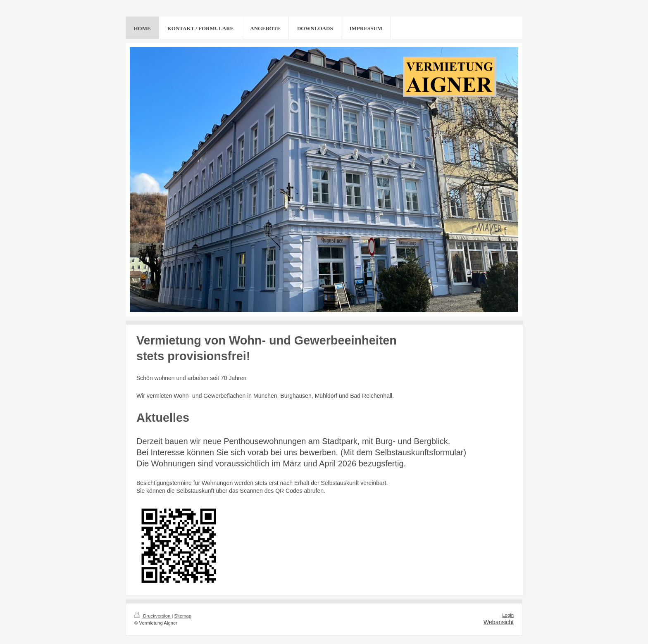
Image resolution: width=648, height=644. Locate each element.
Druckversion (153, 615)
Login (508, 615)
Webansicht (499, 622)
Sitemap (183, 615)
